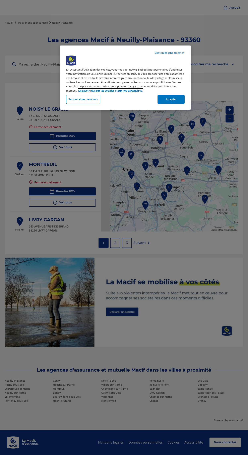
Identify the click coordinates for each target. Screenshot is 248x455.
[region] (125, 78)
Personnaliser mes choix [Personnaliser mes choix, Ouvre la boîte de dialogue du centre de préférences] (83, 99)
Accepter (171, 99)
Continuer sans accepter (169, 53)
